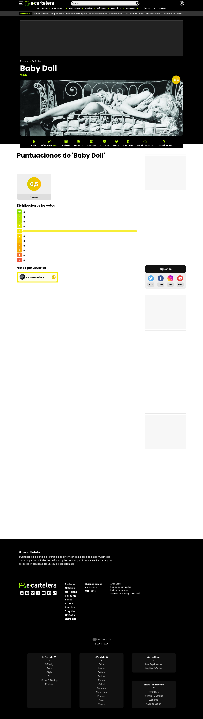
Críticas (145, 8)
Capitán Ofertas (153, 668)
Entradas (160, 8)
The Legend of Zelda (134, 13)
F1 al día (49, 684)
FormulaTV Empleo (154, 695)
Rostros (130, 8)
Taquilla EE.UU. (57, 13)
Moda (101, 668)
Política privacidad (120, 586)
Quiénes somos (93, 583)
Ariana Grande (116, 13)
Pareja (101, 680)
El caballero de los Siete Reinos (176, 13)
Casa (101, 700)
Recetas (101, 688)
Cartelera (58, 8)
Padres (101, 676)
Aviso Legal (115, 583)
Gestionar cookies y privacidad (125, 593)
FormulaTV (153, 691)
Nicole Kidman (153, 13)
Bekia (101, 664)
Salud (101, 684)
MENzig (49, 664)
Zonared (153, 699)
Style (49, 672)
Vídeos (101, 8)
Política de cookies (119, 590)
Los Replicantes (153, 664)
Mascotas (101, 692)
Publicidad (91, 587)
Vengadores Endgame (76, 13)
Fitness (101, 696)
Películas (74, 8)
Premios (116, 8)
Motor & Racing (49, 680)
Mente (101, 704)
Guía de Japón (153, 703)
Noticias (42, 8)
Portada (24, 61)
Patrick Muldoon (41, 13)
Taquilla (70, 611)
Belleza (101, 672)
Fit (49, 676)
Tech (49, 668)
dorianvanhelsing (35, 277)
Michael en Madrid (98, 13)
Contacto (90, 590)
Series (89, 8)
